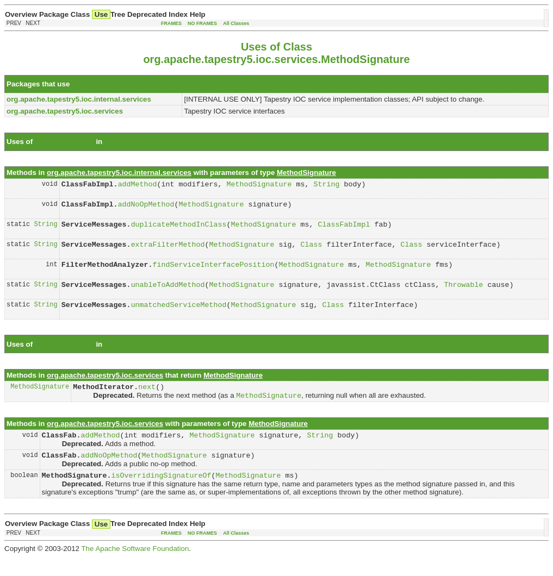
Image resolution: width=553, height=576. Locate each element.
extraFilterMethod (168, 250)
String (326, 185)
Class (311, 250)
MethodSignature (101, 84)
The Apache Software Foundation (135, 568)
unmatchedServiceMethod (179, 316)
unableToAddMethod (168, 294)
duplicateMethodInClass (179, 229)
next (147, 399)
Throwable (463, 294)
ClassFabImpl (344, 229)
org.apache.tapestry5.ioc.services (162, 356)
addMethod (137, 185)
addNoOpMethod (146, 207)
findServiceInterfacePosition (214, 272)
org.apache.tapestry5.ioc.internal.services (176, 141)
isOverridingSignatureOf (161, 494)
